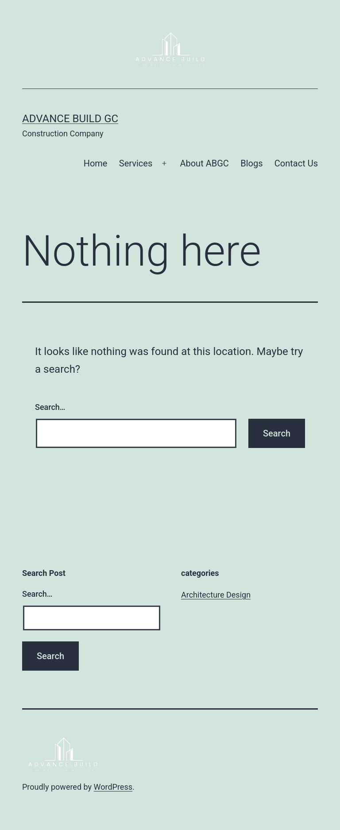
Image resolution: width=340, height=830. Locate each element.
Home (96, 163)
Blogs (251, 163)
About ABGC (204, 163)
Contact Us (296, 163)
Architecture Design (216, 594)
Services (135, 163)
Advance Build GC (70, 118)
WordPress (113, 786)
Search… (50, 407)
